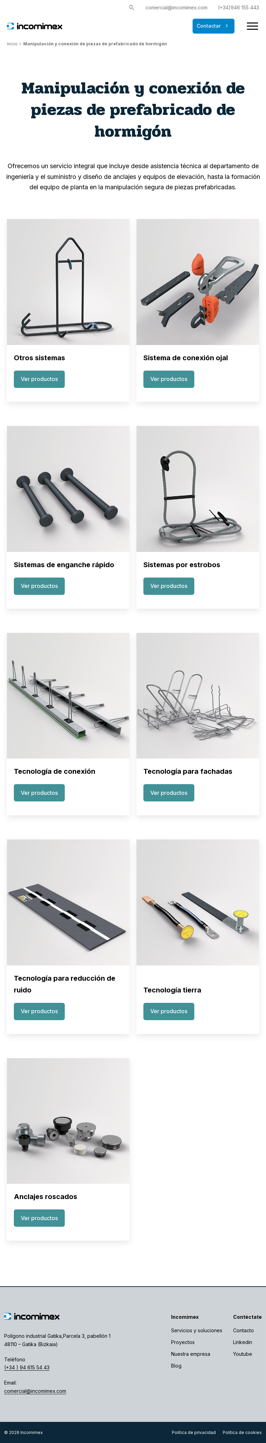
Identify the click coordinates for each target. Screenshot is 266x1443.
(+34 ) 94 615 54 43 (27, 1367)
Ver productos (39, 378)
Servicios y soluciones (196, 1330)
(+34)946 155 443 (238, 7)
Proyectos (183, 1342)
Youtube (242, 1354)
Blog (176, 1366)
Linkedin (242, 1342)
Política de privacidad (194, 1432)
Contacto (243, 1330)
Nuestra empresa (190, 1354)
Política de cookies (242, 1432)
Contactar (213, 26)
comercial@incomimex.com (176, 7)
